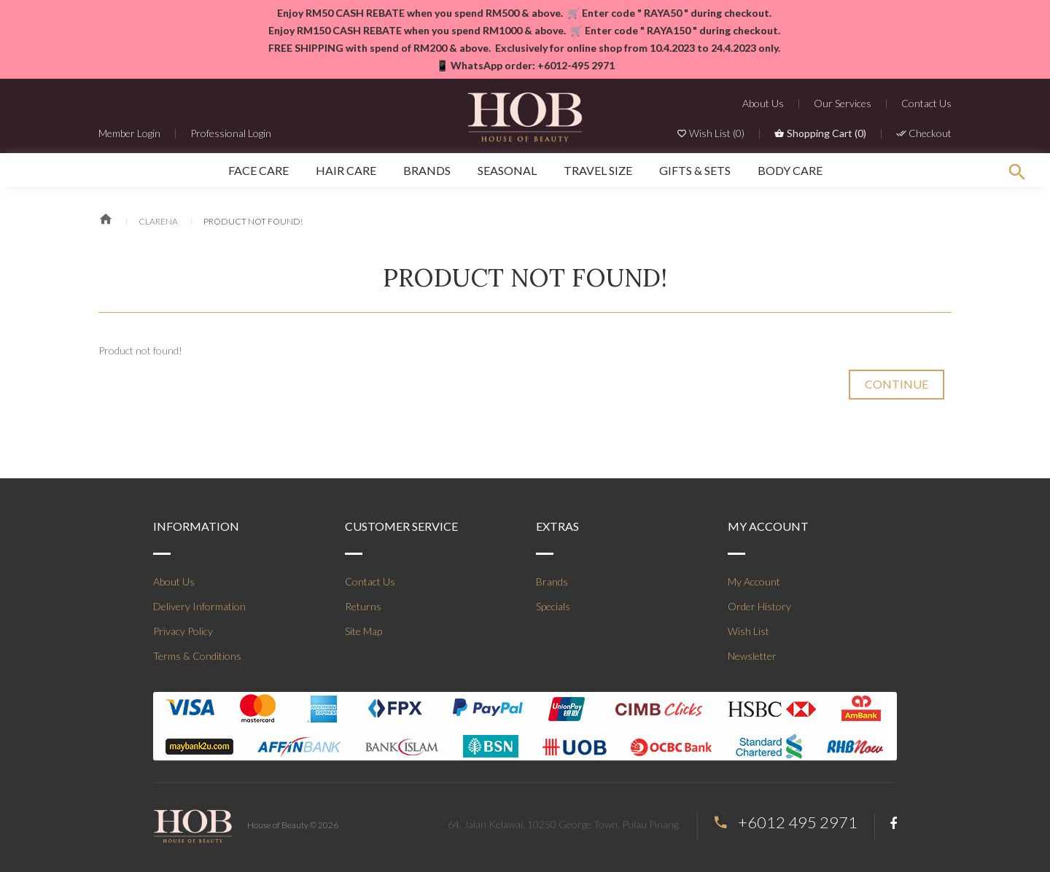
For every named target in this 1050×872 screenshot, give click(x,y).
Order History (759, 606)
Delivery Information (199, 606)
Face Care (258, 170)
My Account (754, 581)
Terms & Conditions (197, 656)
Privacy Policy (183, 631)
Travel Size (598, 170)
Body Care (790, 170)
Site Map (363, 631)
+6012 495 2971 (798, 822)
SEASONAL (507, 170)
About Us (174, 581)
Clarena (158, 221)
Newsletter (752, 656)
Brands (427, 170)
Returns (363, 606)
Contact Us (370, 581)
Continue (896, 384)
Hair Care (346, 170)
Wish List (748, 631)
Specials (553, 606)
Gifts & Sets (695, 170)
